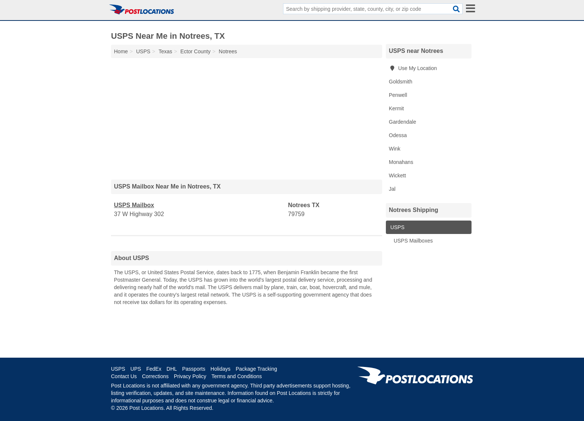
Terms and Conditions (237, 376)
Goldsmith (400, 82)
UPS (135, 369)
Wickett (397, 175)
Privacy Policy (190, 376)
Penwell (398, 95)
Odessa (398, 135)
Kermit (396, 108)
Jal (392, 189)
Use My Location (413, 68)
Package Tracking (256, 369)
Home (121, 51)
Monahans (401, 162)
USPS (396, 227)
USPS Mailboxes (412, 241)
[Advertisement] (246, 117)
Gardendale (402, 122)
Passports (193, 369)
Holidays (220, 369)
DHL (171, 369)
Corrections (155, 376)
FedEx (153, 369)
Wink (394, 149)
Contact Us (124, 376)
